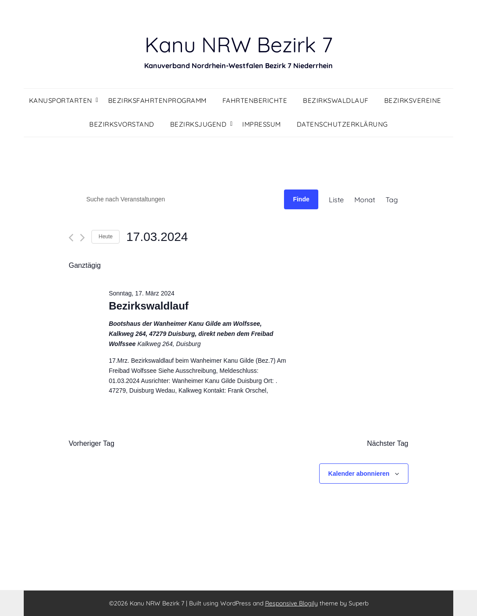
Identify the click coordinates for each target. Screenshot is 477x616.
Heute (105, 236)
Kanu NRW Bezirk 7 (239, 44)
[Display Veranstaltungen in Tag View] (392, 199)
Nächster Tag (387, 443)
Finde (301, 199)
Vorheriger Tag (91, 443)
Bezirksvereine (412, 100)
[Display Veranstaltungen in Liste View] (336, 199)
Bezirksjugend (198, 124)
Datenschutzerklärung (342, 124)
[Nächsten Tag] (82, 237)
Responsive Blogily (291, 603)
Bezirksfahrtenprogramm (157, 100)
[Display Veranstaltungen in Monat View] (364, 199)
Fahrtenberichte (255, 100)
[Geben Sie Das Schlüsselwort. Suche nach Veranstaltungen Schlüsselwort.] (176, 199)
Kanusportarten (60, 100)
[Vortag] (71, 237)
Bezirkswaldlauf (335, 100)
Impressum (261, 124)
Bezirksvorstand (121, 124)
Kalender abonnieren (359, 473)
